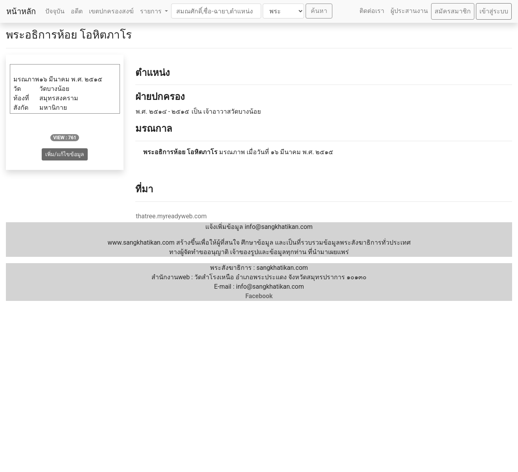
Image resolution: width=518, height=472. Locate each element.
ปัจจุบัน (55, 11)
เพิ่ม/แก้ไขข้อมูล (64, 154)
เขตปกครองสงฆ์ (111, 11)
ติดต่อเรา (371, 11)
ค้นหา (319, 11)
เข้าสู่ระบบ (493, 11)
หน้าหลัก (21, 11)
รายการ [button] (151, 11)
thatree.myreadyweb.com (171, 216)
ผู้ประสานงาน (409, 11)
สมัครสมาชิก (453, 11)
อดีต (77, 11)
